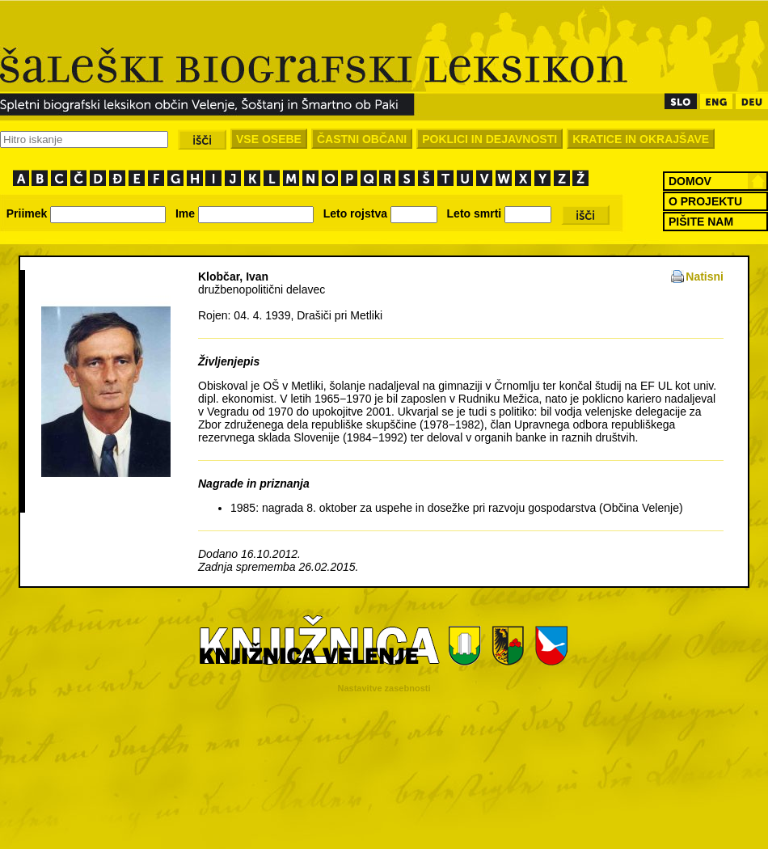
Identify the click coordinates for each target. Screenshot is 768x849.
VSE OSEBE (269, 139)
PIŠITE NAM (701, 221)
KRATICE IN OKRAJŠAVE (640, 139)
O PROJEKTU (705, 201)
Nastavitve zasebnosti (384, 688)
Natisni (705, 276)
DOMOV (690, 181)
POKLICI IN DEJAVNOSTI (489, 139)
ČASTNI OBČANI (362, 139)
